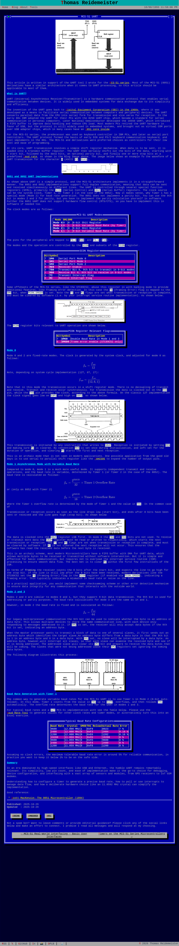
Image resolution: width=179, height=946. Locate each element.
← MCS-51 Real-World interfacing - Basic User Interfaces (54, 921)
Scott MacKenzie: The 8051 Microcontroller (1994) (47, 879)
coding (16, 899)
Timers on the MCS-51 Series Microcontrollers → (131, 921)
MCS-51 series (119, 84)
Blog (15, 8)
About (24, 8)
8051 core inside (97, 139)
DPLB (51, 943)
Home (5, 8)
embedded (33, 899)
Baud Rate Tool (17, 782)
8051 (49, 899)
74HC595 (99, 502)
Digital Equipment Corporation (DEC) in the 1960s (102, 115)
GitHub (22, 943)
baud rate (30, 171)
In (33, 943)
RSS (4, 943)
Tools (33, 8)
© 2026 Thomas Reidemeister (158, 943)
